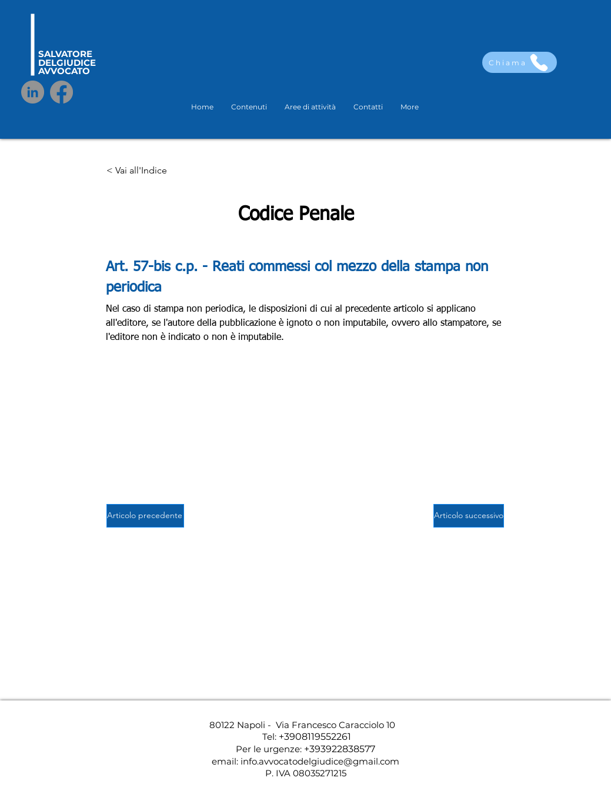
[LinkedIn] (32, 92)
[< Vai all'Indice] (145, 171)
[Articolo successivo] (468, 516)
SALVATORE (65, 53)
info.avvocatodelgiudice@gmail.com (320, 761)
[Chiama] (519, 62)
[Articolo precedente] (145, 516)
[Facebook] (61, 92)
